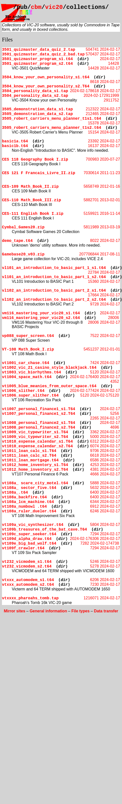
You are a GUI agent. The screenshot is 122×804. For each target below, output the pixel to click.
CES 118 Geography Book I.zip (35, 159)
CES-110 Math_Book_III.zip (31, 200)
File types (80, 611)
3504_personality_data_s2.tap (35, 96)
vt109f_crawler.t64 (23, 548)
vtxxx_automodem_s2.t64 (28, 585)
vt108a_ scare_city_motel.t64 (35, 483)
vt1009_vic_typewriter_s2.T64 (35, 437)
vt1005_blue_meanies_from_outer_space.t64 (49, 386)
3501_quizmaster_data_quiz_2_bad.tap (43, 54)
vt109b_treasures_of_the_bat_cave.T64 (44, 529)
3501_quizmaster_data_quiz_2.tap (38, 50)
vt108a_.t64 (15, 492)
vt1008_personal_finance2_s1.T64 (38, 423)
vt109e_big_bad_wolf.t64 (29, 543)
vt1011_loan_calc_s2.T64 (29, 455)
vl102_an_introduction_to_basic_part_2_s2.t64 (54, 300)
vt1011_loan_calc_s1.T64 (29, 451)
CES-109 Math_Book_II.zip (30, 186)
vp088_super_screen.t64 (28, 336)
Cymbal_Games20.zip (23, 227)
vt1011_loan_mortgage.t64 (30, 460)
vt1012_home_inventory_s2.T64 (35, 470)
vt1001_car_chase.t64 (25, 363)
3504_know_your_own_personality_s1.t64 (45, 77)
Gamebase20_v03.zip (23, 254)
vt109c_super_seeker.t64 (29, 534)
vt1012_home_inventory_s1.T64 (35, 465)
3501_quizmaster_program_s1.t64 (37, 59)
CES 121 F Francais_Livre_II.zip (38, 173)
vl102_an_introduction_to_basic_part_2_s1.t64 (54, 290)
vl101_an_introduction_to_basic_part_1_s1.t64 (54, 268)
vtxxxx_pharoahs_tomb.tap (30, 598)
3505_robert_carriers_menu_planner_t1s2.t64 (51, 128)
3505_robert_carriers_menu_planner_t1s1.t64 (51, 119)
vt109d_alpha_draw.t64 (27, 539)
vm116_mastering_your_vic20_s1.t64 (41, 313)
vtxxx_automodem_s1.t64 (28, 580)
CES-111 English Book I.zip (32, 214)
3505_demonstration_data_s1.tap (37, 109)
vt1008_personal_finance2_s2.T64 (38, 427)
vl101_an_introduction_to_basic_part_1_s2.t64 (54, 277)
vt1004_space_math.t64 (27, 377)
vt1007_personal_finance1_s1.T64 (38, 409)
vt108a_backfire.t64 (24, 497)
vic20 (54, 7)
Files (7, 39)
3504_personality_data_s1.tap (35, 91)
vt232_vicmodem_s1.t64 (27, 562)
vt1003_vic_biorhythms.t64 (31, 372)
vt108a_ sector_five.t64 (29, 488)
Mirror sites (14, 611)
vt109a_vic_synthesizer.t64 (32, 525)
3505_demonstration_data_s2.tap (37, 114)
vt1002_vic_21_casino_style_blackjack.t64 (49, 368)
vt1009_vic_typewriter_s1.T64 (35, 432)
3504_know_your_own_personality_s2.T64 (45, 86)
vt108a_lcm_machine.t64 (28, 502)
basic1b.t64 (15, 146)
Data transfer (106, 611)
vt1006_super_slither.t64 (30, 395)
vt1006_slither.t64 (23, 391)
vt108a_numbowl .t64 (24, 506)
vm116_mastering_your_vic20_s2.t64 (41, 318)
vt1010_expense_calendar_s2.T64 (37, 446)
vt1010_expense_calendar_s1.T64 (37, 441)
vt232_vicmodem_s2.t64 (27, 566)
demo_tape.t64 (17, 241)
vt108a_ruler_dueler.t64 (29, 511)
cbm (36, 7)
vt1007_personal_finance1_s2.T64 (38, 414)
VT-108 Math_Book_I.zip (28, 349)
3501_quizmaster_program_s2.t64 (37, 64)
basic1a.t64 (15, 141)
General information (48, 611)
